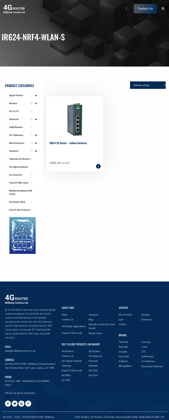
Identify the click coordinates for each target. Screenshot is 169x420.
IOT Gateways (24, 135)
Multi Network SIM (149, 417)
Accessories (21, 175)
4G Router (96, 417)
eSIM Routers (21, 127)
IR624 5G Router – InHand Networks (68, 143)
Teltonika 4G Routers (21, 159)
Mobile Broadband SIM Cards (21, 192)
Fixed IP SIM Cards (21, 183)
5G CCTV (21, 111)
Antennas (24, 119)
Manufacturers (24, 143)
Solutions (24, 151)
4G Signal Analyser (21, 167)
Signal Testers (24, 95)
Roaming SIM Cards (126, 417)
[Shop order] (148, 85)
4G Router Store (21, 202)
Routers (24, 103)
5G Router (109, 417)
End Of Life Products (21, 210)
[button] (126, 8)
